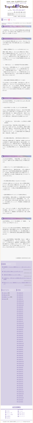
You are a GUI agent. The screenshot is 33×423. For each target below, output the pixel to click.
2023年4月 (20, 353)
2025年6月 (20, 313)
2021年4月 (20, 385)
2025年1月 (20, 321)
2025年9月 (20, 307)
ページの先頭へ (16, 407)
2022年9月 (20, 367)
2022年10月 (21, 365)
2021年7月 (20, 381)
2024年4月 (20, 335)
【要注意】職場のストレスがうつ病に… (12, 274)
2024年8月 (20, 329)
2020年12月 (21, 391)
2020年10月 (21, 393)
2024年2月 (20, 339)
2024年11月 (21, 325)
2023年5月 (20, 351)
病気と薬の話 (22, 412)
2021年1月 (20, 389)
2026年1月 (20, 299)
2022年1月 (20, 379)
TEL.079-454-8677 (19, 10)
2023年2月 (20, 357)
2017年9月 (20, 399)
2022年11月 (21, 363)
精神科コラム (6, 297)
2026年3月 (20, 295)
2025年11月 (21, 303)
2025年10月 (21, 305)
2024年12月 (21, 323)
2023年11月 (21, 343)
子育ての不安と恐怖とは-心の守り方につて (13, 271)
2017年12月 (21, 397)
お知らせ (5, 293)
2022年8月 (20, 369)
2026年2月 (20, 297)
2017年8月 (20, 401)
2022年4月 (20, 375)
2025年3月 (20, 317)
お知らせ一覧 (9, 412)
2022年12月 (21, 361)
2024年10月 (21, 327)
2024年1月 (20, 341)
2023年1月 (20, 359)
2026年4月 (20, 293)
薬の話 (4, 299)
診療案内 (8, 416)
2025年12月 (21, 301)
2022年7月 (20, 371)
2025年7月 (20, 311)
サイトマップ (22, 416)
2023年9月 (20, 347)
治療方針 (8, 417)
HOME (8, 411)
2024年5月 (20, 333)
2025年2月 (20, 319)
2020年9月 (20, 395)
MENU (10, 20)
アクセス (21, 411)
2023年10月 (21, 345)
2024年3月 (20, 337)
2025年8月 (20, 309)
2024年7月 (20, 331)
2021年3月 (20, 387)
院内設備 (21, 409)
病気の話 (5, 295)
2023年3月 (20, 355)
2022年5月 (20, 373)
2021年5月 (20, 383)
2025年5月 (20, 315)
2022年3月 (20, 377)
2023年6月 (20, 349)
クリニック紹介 (10, 414)
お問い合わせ (22, 414)
